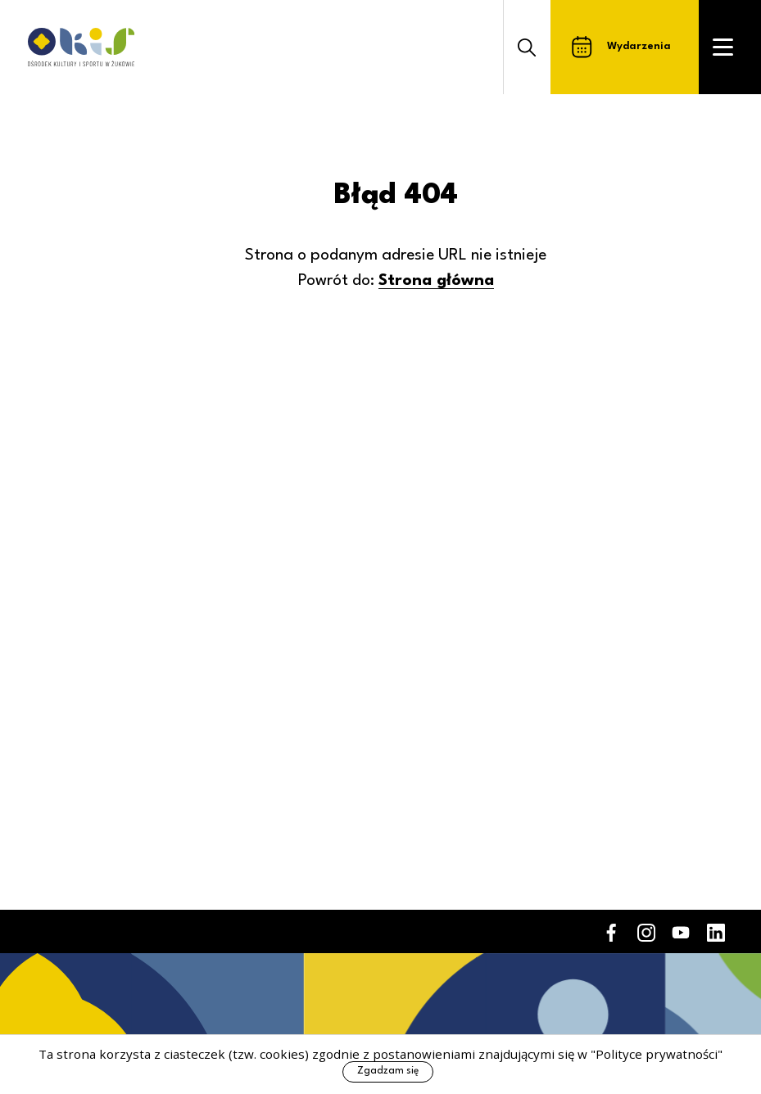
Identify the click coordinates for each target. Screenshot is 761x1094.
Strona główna (436, 281)
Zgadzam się (388, 1071)
